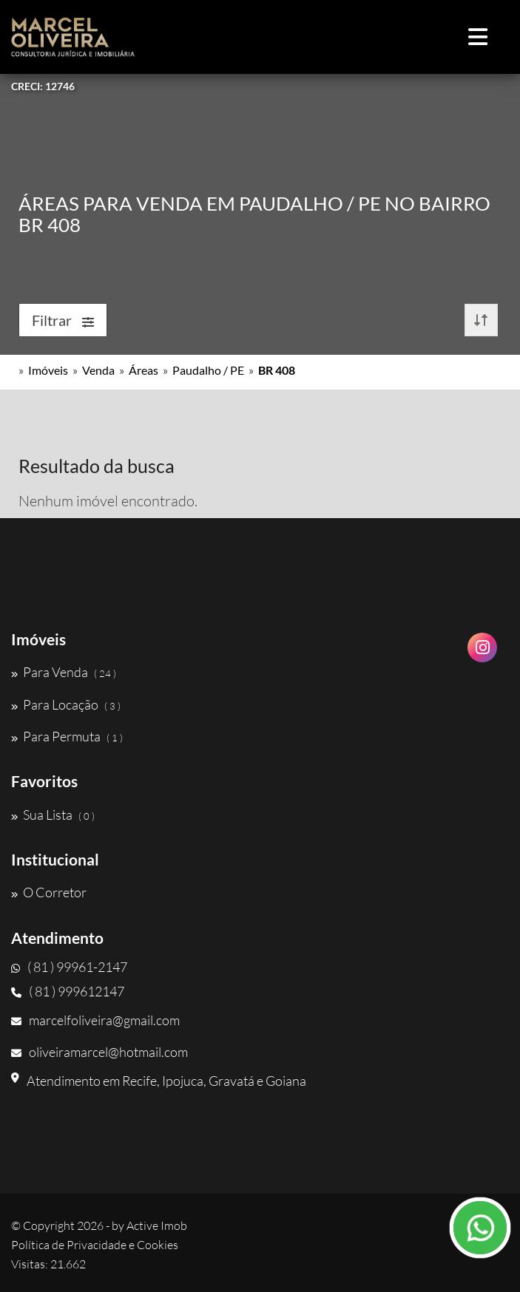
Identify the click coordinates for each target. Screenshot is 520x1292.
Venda (98, 370)
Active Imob (156, 1225)
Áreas (143, 370)
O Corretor (49, 892)
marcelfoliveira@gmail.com (95, 1020)
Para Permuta (67, 736)
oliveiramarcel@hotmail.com (99, 1052)
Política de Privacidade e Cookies (94, 1244)
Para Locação (66, 704)
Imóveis (48, 370)
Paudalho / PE (208, 370)
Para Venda (63, 672)
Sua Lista (53, 814)
